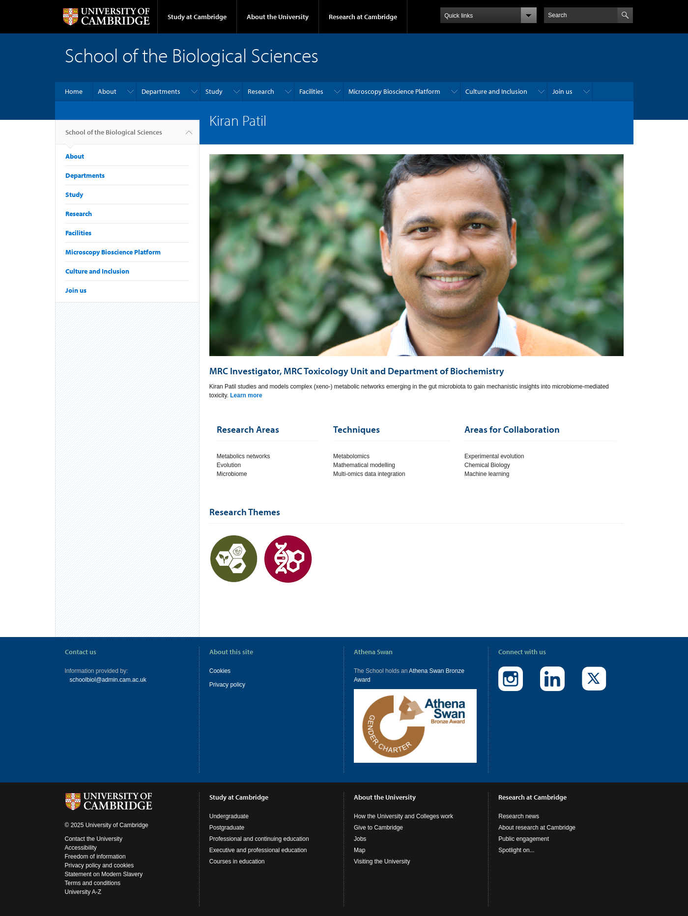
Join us (562, 91)
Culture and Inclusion (496, 91)
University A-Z (83, 891)
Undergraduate (229, 816)
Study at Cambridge (197, 16)
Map (359, 850)
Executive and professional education (258, 850)
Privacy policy (227, 684)
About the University (278, 16)
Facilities (311, 91)
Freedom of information (95, 856)
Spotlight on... (516, 850)
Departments (161, 91)
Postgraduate (226, 827)
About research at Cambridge (536, 827)
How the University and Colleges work (403, 816)
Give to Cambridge (378, 827)
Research (261, 91)
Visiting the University (382, 861)
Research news (518, 816)
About (107, 91)
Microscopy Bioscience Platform (394, 91)
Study (214, 91)
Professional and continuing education (259, 838)
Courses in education (237, 861)
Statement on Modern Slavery (104, 874)
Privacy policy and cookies (99, 865)
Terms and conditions (92, 883)
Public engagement (523, 838)
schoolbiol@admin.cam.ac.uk (108, 679)
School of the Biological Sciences (113, 136)
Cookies (219, 670)
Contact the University (93, 838)
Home (74, 91)
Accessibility (81, 847)
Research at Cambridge (363, 16)
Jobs (360, 838)
